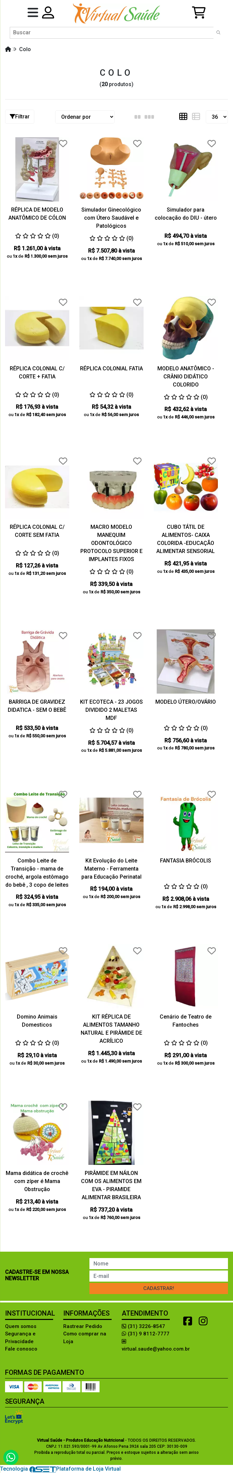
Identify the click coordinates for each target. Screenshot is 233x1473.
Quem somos (20, 1326)
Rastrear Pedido (82, 1326)
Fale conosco (21, 1349)
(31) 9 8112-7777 (145, 1334)
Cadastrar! (158, 1288)
